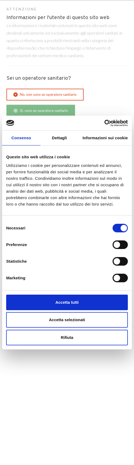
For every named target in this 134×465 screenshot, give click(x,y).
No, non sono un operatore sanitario (45, 94)
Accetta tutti (67, 302)
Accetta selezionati (67, 319)
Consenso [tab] (21, 138)
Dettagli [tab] (59, 138)
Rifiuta (67, 337)
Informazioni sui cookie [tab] (105, 138)
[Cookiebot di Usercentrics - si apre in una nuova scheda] (104, 123)
